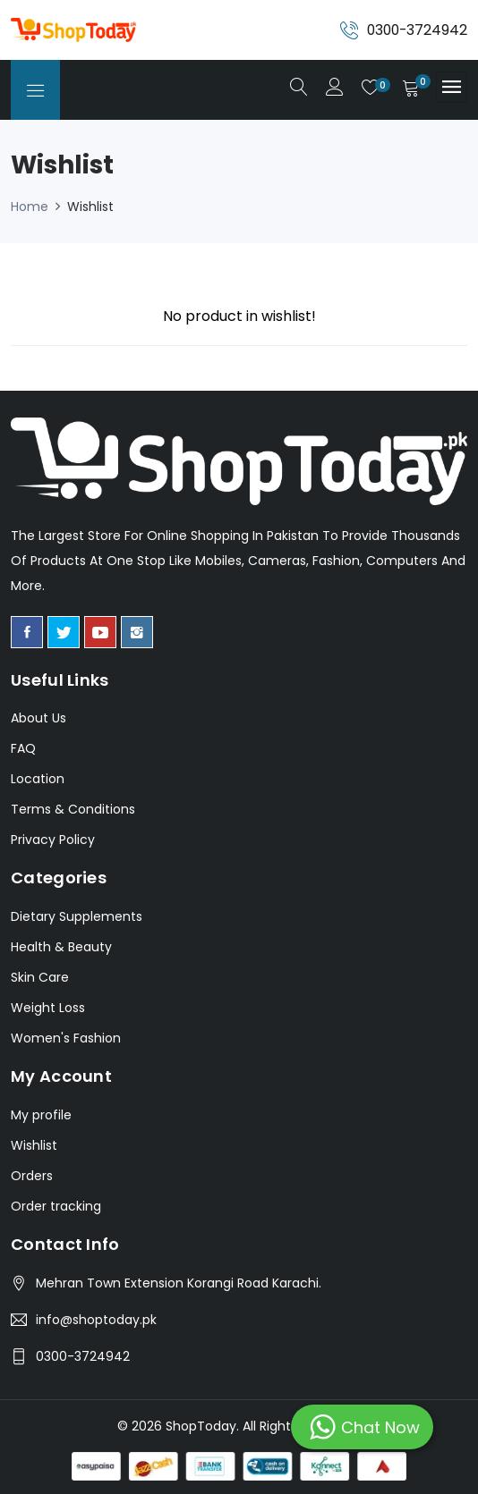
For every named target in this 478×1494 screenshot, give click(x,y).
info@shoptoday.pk (96, 1320)
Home (29, 206)
